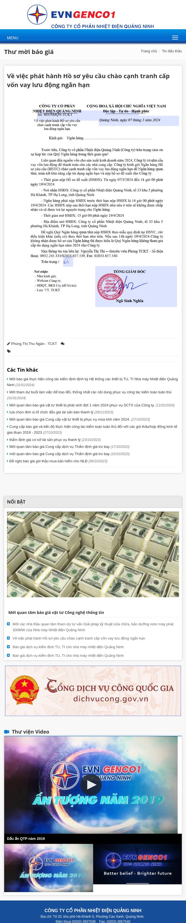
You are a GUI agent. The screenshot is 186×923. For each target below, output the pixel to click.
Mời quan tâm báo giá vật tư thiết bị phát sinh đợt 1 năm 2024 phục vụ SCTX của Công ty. (91, 405)
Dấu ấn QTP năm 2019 (26, 838)
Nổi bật (16, 502)
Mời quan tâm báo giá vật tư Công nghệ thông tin (56, 612)
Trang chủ (149, 51)
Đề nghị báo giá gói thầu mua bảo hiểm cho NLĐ (58, 461)
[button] (91, 785)
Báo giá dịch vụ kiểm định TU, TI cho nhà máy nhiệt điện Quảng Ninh (68, 647)
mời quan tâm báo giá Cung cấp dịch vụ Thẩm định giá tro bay (69, 454)
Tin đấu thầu (172, 51)
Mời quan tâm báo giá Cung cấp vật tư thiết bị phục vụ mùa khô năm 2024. (79, 419)
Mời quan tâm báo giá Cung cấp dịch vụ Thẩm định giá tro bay (69, 447)
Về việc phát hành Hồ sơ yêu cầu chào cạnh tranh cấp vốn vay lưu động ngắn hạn (79, 638)
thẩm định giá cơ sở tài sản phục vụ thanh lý (54, 440)
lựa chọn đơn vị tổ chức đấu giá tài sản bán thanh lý (60, 412)
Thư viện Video (30, 731)
